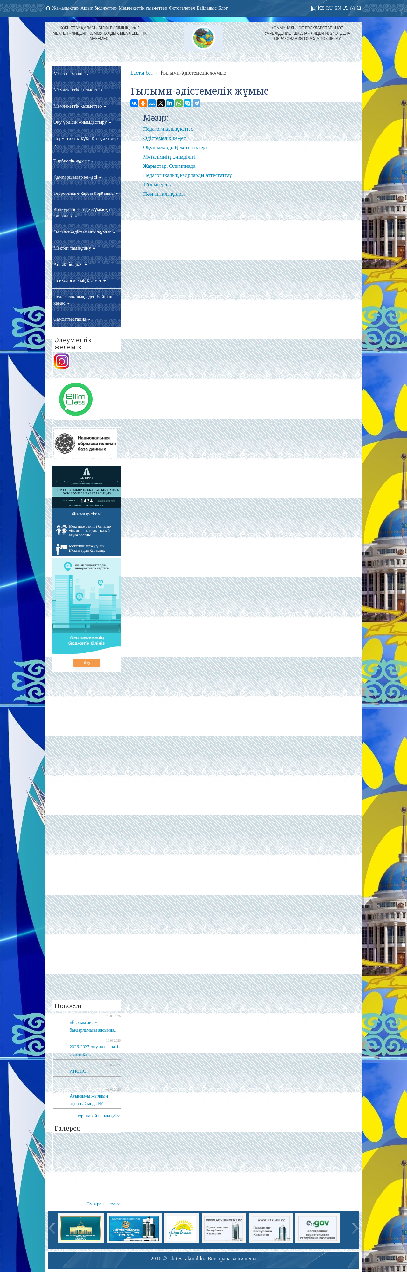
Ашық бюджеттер (98, 7)
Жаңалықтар (65, 7)
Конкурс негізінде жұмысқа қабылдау (81, 212)
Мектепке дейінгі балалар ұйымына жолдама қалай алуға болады (83, 530)
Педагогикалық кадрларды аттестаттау (187, 175)
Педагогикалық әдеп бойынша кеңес (84, 299)
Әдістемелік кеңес (164, 138)
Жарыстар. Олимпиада (169, 166)
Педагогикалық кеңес (168, 129)
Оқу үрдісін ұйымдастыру (82, 122)
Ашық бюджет (70, 264)
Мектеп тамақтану (74, 248)
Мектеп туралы (71, 73)
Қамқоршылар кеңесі (77, 177)
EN (338, 7)
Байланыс (207, 7)
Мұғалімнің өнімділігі (169, 157)
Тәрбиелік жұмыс (73, 160)
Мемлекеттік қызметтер (143, 7)
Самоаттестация (72, 319)
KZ (321, 7)
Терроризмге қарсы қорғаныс (85, 193)
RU (329, 7)
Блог (223, 7)
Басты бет (141, 73)
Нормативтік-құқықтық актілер (85, 141)
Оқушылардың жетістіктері (175, 147)
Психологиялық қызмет (79, 280)
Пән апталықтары (164, 194)
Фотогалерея (182, 7)
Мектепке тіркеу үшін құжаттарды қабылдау (81, 549)
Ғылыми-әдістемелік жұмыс (84, 231)
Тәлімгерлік (157, 184)
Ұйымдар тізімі (87, 513)
